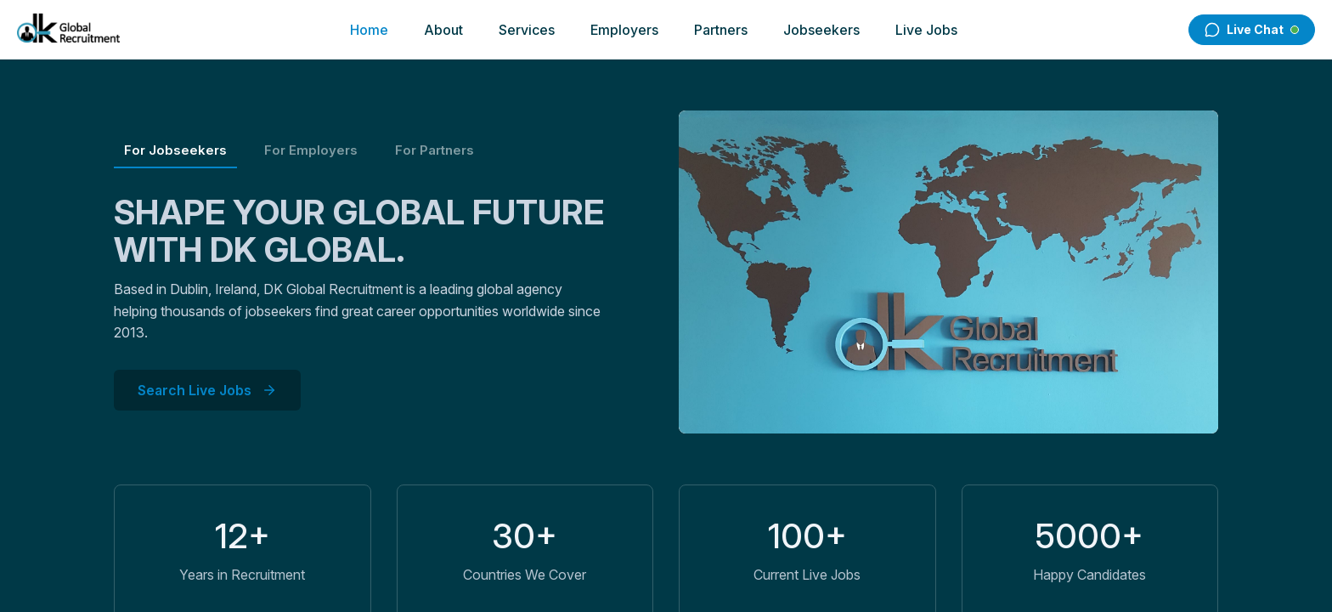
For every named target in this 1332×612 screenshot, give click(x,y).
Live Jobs (926, 29)
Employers (624, 29)
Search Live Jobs (207, 390)
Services (527, 29)
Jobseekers (821, 29)
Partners (721, 29)
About (443, 29)
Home (369, 29)
